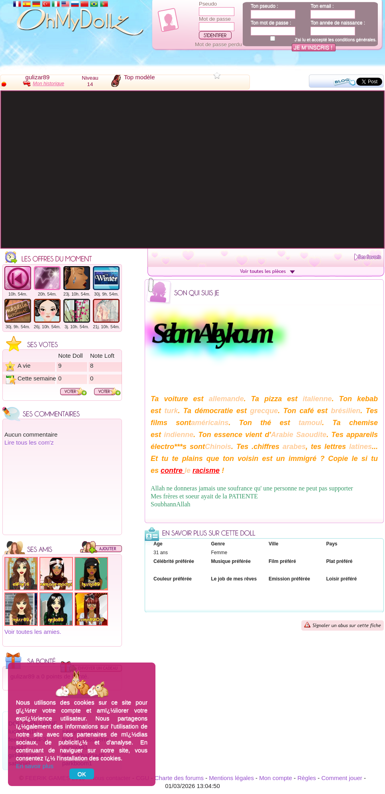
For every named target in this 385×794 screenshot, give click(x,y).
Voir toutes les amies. (32, 631)
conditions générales (355, 39)
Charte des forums (179, 777)
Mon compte (275, 777)
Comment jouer (341, 777)
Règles (306, 777)
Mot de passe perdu (218, 44)
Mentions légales (231, 777)
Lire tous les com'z (29, 442)
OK (81, 773)
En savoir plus (34, 766)
